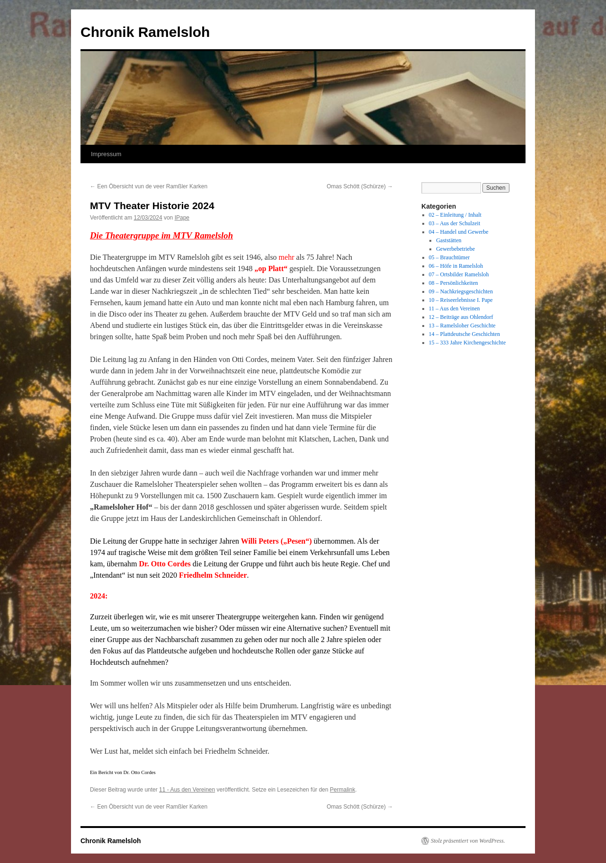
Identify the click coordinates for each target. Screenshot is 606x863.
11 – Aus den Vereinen (454, 308)
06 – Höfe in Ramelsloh (456, 266)
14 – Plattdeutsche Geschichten (464, 334)
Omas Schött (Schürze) (360, 186)
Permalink (342, 789)
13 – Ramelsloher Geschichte (462, 325)
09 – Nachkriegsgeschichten (461, 291)
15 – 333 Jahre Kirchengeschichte (467, 342)
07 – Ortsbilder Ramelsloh (459, 274)
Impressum (106, 154)
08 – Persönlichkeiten (453, 283)
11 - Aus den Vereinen (187, 789)
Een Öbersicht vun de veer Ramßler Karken (148, 186)
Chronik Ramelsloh (145, 32)
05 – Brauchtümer (449, 257)
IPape (182, 217)
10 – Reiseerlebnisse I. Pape (461, 300)
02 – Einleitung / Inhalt (455, 214)
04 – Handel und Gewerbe (459, 232)
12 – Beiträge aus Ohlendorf (461, 317)
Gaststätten (448, 240)
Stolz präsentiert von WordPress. (468, 840)
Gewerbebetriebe (455, 249)
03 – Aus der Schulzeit (455, 223)
